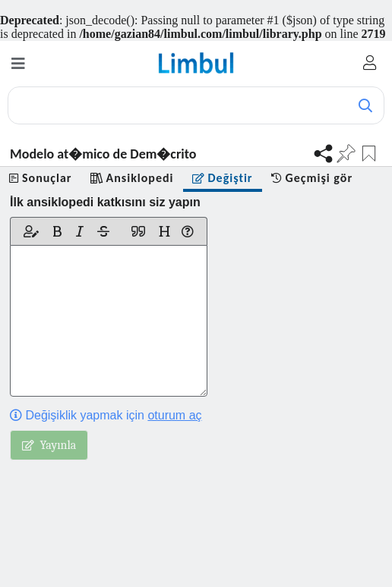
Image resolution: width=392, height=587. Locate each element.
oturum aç (174, 415)
